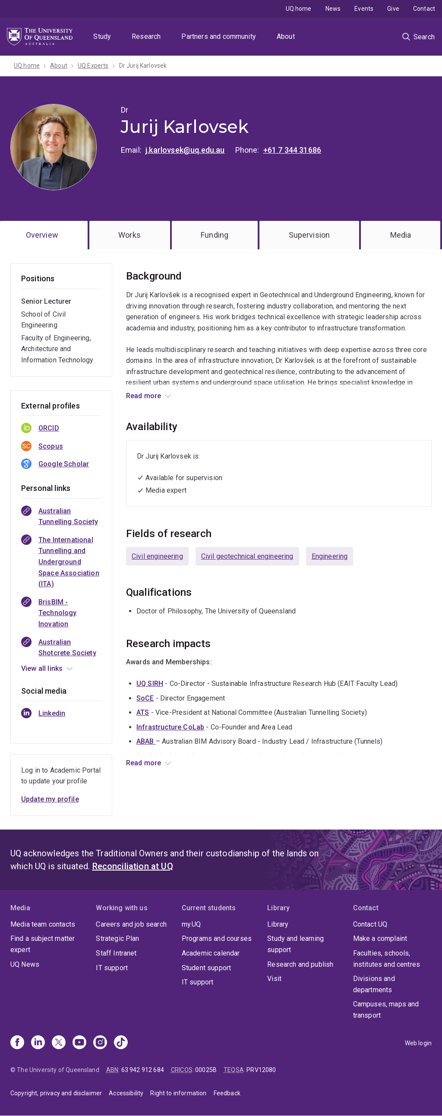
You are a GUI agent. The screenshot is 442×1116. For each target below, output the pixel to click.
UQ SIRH (149, 683)
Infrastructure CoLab (170, 727)
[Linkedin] (38, 1043)
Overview (42, 234)
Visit (274, 979)
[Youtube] (79, 1043)
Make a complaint (380, 938)
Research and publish (300, 964)
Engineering (330, 556)
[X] (59, 1043)
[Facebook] (17, 1043)
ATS (142, 712)
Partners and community (218, 36)
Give (393, 8)
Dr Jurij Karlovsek (143, 65)
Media (400, 234)
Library (277, 924)
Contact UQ (370, 924)
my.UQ (191, 924)
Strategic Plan (117, 938)
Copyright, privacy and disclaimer (56, 1093)
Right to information (178, 1093)
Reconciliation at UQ (132, 866)
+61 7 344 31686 (292, 149)
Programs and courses (217, 938)
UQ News (24, 964)
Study (102, 36)
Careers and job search (131, 924)
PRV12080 (261, 1069)
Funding (214, 234)
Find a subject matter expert (42, 944)
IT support (112, 968)
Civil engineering (157, 556)
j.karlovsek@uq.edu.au (184, 149)
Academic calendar (211, 953)
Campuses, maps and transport (386, 1009)
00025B (206, 1069)
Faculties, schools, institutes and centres (386, 958)
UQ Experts (93, 65)
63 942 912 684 (142, 1069)
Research (146, 36)
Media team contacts (42, 924)
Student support (206, 968)
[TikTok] (121, 1043)
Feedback (227, 1093)
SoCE (145, 698)
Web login (418, 1043)
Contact (424, 8)
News (333, 8)
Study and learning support (295, 944)
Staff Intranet (116, 953)
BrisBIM (148, 756)
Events (363, 8)
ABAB (146, 741)
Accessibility (126, 1093)
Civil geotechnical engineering (247, 556)
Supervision (309, 234)
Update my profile (50, 799)
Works (129, 234)
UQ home (299, 8)
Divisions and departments (374, 984)
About (286, 36)
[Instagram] (100, 1043)
